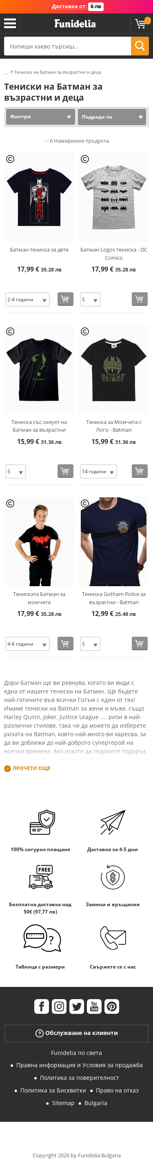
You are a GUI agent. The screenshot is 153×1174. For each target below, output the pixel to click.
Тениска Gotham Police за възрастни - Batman (114, 598)
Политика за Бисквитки (53, 1090)
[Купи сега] (65, 299)
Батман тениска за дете (39, 249)
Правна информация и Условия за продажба (79, 1065)
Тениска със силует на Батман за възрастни (39, 426)
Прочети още (32, 768)
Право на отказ (117, 1090)
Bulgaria (95, 1103)
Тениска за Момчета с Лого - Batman (114, 426)
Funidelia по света (76, 1053)
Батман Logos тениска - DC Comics (113, 253)
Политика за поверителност (79, 1077)
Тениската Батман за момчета (39, 598)
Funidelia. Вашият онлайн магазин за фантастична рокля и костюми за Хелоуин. (75, 23)
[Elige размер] (27, 299)
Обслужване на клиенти (76, 1032)
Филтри (20, 116)
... (6, 72)
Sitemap (63, 1103)
